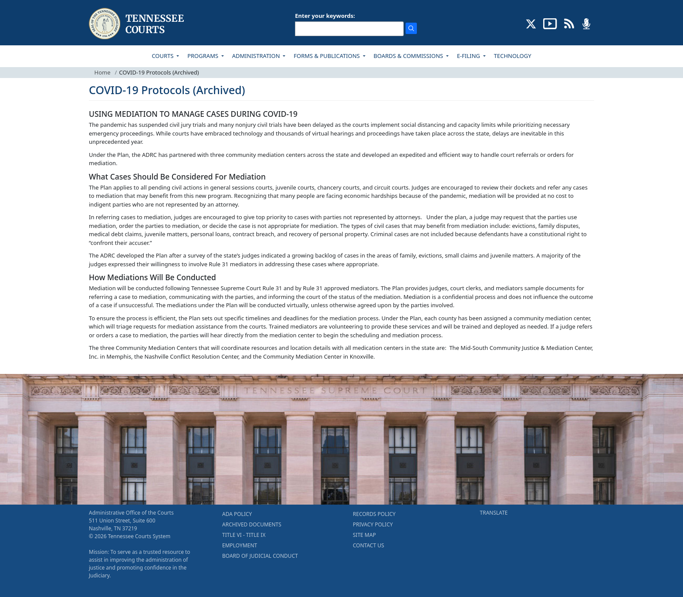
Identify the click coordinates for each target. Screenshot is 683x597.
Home (103, 72)
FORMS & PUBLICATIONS (327, 56)
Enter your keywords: (325, 16)
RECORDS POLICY (374, 514)
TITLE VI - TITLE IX (243, 535)
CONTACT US (368, 545)
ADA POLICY (237, 514)
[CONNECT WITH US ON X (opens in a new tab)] (531, 23)
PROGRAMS (203, 56)
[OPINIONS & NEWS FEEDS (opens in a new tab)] (569, 23)
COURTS (163, 56)
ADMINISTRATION (256, 56)
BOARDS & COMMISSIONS (409, 56)
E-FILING (469, 56)
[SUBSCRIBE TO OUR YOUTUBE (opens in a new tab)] (550, 23)
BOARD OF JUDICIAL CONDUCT (260, 556)
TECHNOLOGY (512, 56)
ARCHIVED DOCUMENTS (251, 524)
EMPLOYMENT (239, 545)
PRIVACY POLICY (373, 524)
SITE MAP (364, 535)
